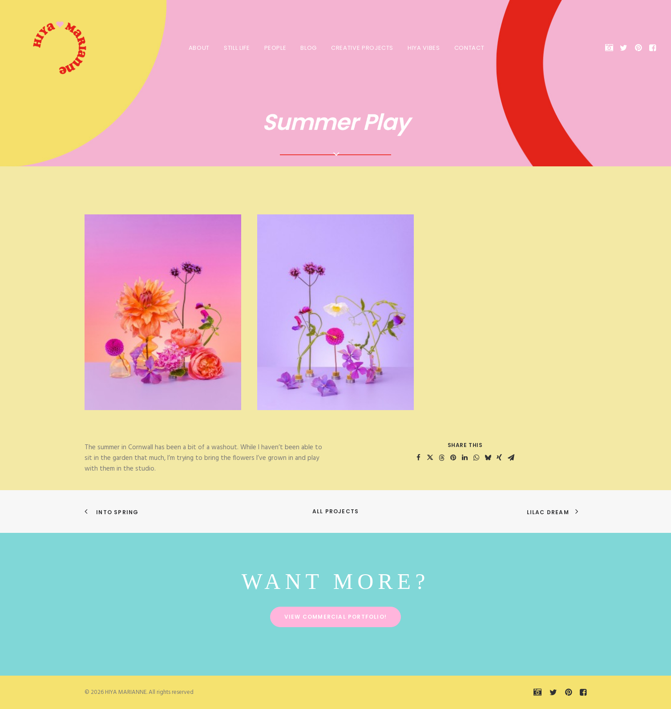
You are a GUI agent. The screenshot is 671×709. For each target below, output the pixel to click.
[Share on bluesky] (487, 457)
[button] (610, 47)
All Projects (335, 511)
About (198, 48)
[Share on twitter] (429, 457)
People (274, 48)
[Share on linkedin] (464, 457)
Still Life (236, 48)
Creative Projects (361, 48)
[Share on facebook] (418, 457)
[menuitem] (198, 47)
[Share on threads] (441, 457)
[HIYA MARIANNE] (50, 47)
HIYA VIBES (423, 48)
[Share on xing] (499, 457)
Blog (307, 48)
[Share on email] (510, 457)
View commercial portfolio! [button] (335, 616)
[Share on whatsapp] (476, 457)
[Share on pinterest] (453, 457)
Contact (468, 48)
